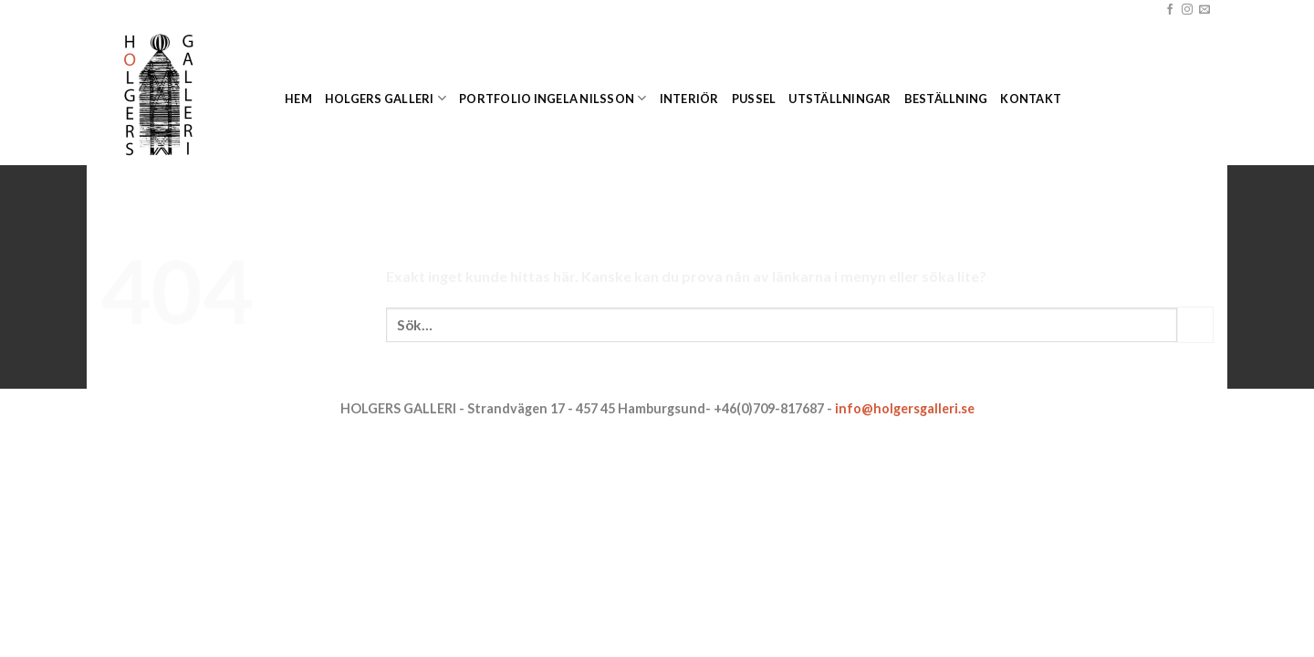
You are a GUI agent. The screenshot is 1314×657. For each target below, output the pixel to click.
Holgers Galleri (385, 98)
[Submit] (1195, 324)
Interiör (689, 98)
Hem (298, 98)
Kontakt (1030, 98)
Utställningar (839, 98)
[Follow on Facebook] (1169, 10)
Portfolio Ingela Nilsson (553, 98)
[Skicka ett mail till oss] (1204, 10)
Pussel (754, 98)
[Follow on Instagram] (1187, 10)
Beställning (946, 98)
